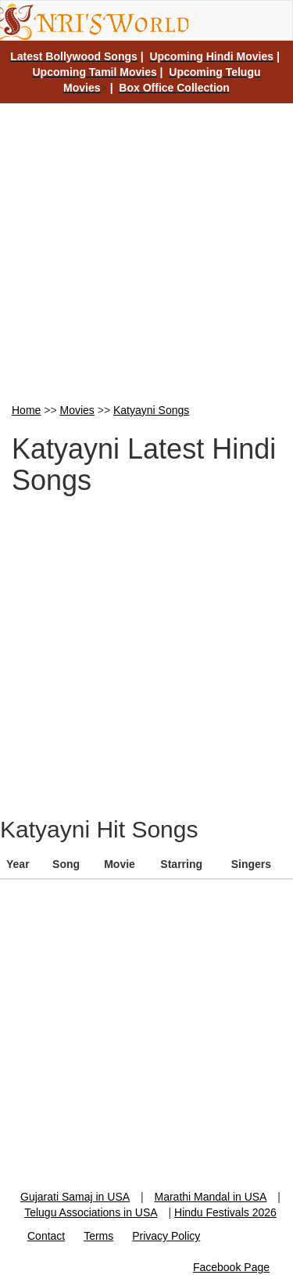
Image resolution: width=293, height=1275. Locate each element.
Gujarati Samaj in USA (75, 1196)
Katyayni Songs (151, 410)
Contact (46, 1236)
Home (26, 410)
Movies (77, 410)
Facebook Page (231, 1267)
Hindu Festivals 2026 (225, 1212)
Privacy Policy (166, 1236)
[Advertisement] (146, 251)
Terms (98, 1236)
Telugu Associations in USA (90, 1212)
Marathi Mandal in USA (211, 1196)
